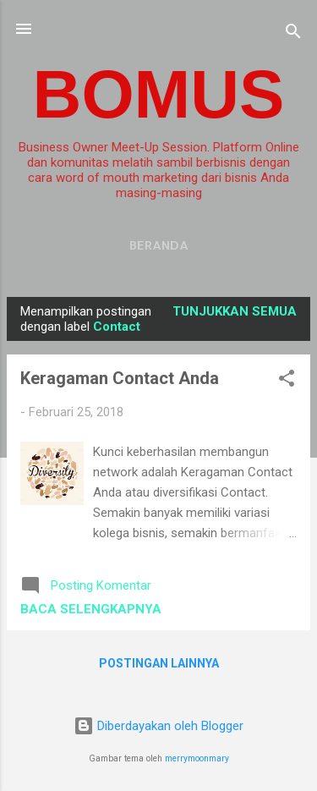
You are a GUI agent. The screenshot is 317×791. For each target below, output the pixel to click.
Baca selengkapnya (90, 609)
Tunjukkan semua (234, 311)
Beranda (159, 245)
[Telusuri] (293, 34)
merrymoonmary (197, 758)
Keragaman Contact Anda (119, 378)
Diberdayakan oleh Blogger (158, 725)
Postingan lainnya (159, 663)
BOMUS (159, 94)
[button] (286, 381)
